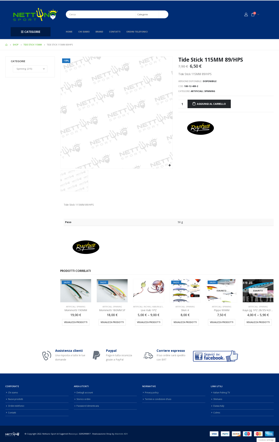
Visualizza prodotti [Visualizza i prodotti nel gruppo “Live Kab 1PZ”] (148, 322)
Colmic (216, 412)
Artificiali (197, 91)
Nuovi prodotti (15, 399)
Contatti (114, 31)
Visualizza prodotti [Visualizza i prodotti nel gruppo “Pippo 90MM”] (221, 322)
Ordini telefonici (137, 31)
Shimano (218, 399)
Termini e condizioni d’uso (159, 399)
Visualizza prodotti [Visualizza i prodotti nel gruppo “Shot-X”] (185, 322)
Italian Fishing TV (222, 392)
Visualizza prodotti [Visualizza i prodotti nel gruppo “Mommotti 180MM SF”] (112, 322)
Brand (99, 31)
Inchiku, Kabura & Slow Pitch (158, 306)
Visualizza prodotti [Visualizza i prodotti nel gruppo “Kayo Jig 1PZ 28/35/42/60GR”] (258, 322)
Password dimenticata (88, 405)
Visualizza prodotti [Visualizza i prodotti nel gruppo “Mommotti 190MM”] (75, 322)
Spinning (209, 91)
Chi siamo (84, 31)
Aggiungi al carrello (211, 103)
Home (69, 31)
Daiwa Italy (218, 405)
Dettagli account (85, 392)
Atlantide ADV (121, 433)
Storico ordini (84, 399)
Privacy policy (152, 392)
